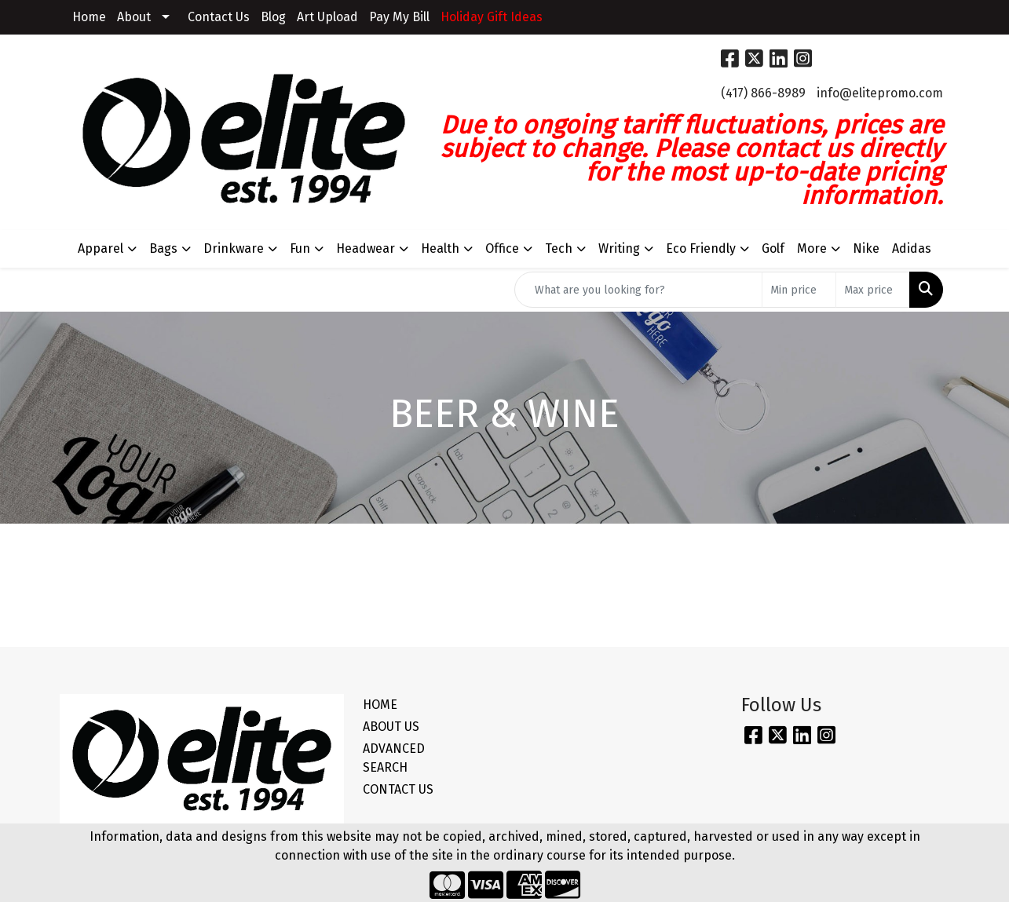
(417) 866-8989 (763, 93)
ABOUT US (391, 726)
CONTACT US (398, 789)
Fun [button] (300, 248)
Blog (273, 16)
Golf (773, 248)
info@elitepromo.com (880, 93)
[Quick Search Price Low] (799, 290)
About (134, 16)
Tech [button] (558, 248)
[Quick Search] (638, 290)
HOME (380, 704)
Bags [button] (163, 248)
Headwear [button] (365, 248)
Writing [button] (619, 248)
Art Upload (327, 16)
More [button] (812, 248)
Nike (866, 248)
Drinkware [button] (233, 248)
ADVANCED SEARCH (394, 758)
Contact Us (219, 16)
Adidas (911, 248)
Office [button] (502, 248)
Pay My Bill (399, 16)
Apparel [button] (100, 248)
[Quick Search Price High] (872, 290)
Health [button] (440, 248)
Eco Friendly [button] (701, 248)
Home (89, 16)
